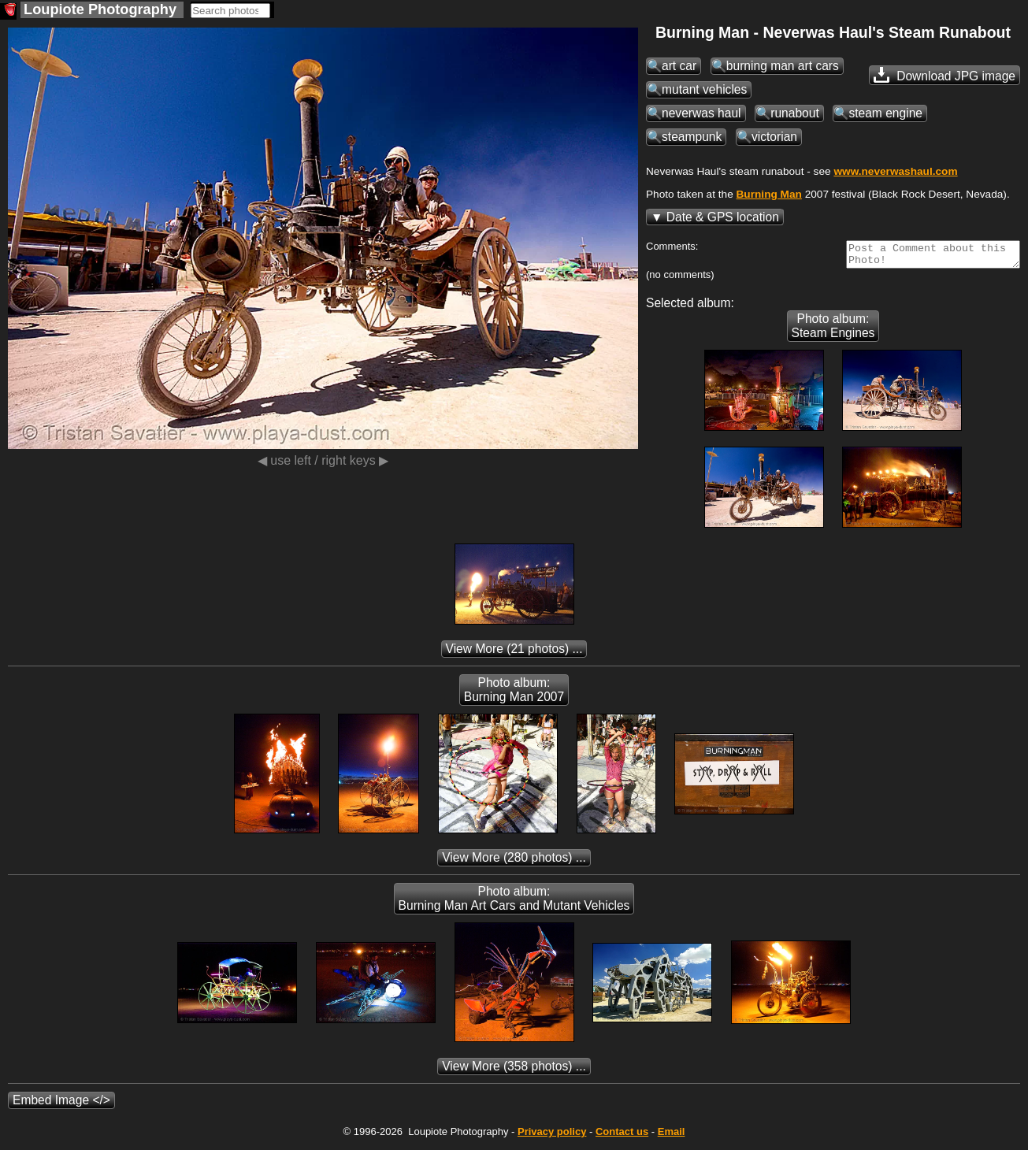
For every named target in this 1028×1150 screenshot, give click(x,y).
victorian (774, 136)
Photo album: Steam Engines (833, 330)
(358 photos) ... (514, 1071)
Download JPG (944, 75)
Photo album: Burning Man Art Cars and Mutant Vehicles (514, 903)
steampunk (692, 136)
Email (671, 1136)
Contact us (622, 1136)
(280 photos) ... (514, 862)
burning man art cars (782, 65)
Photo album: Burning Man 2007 (514, 694)
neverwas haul (701, 113)
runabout (794, 113)
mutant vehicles (704, 89)
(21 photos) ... (514, 653)
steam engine (885, 113)
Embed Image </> (61, 1104)
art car (679, 65)
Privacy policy (552, 1136)
